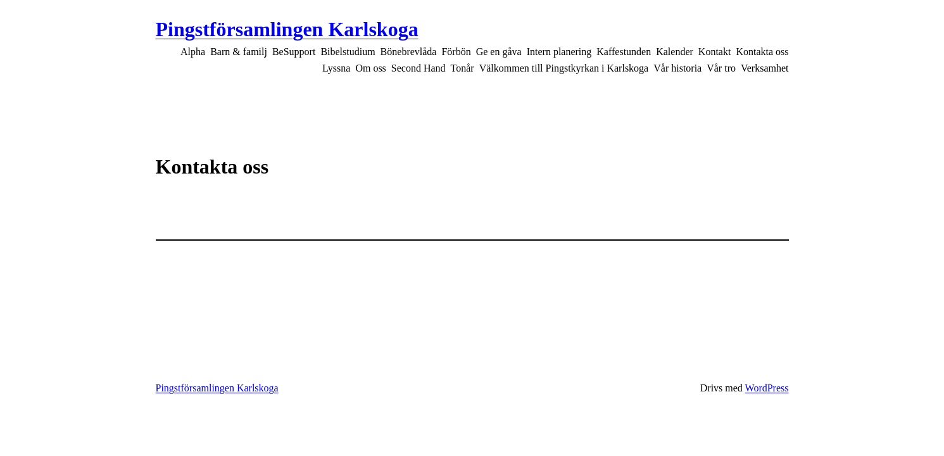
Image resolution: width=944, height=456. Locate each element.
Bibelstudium (347, 51)
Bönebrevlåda (409, 51)
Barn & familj (238, 51)
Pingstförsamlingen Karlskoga (287, 29)
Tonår (462, 68)
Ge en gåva (499, 51)
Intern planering (559, 51)
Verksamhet (765, 68)
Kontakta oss (762, 51)
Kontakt (714, 51)
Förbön (455, 51)
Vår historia (677, 68)
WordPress (767, 388)
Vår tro (721, 68)
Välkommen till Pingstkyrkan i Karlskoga (564, 68)
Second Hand (418, 68)
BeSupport (293, 51)
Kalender (674, 51)
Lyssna (336, 68)
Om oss (370, 68)
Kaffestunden (623, 51)
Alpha (192, 51)
